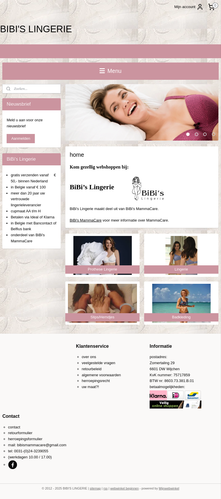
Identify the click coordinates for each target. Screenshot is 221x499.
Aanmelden (20, 138)
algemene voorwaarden (101, 375)
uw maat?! (90, 387)
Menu (110, 71)
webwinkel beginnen (124, 488)
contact (14, 427)
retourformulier (20, 433)
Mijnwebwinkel (169, 488)
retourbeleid (92, 369)
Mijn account (188, 6)
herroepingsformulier (25, 439)
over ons (89, 357)
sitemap (95, 488)
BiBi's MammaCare (86, 220)
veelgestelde (92, 363)
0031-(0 (20, 451)
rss (105, 488)
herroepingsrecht (96, 381)
